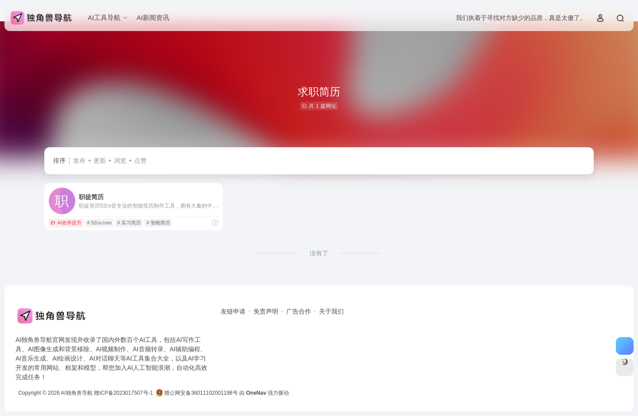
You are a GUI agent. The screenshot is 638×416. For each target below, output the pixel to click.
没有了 (319, 253)
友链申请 (233, 311)
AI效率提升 (66, 222)
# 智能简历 (158, 222)
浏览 (120, 160)
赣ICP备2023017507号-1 (123, 393)
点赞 (140, 160)
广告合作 (298, 311)
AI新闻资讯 (152, 17)
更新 (99, 160)
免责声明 (265, 311)
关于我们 (331, 311)
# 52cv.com (99, 222)
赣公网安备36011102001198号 (197, 393)
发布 (79, 160)
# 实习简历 (129, 222)
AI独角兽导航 (76, 393)
